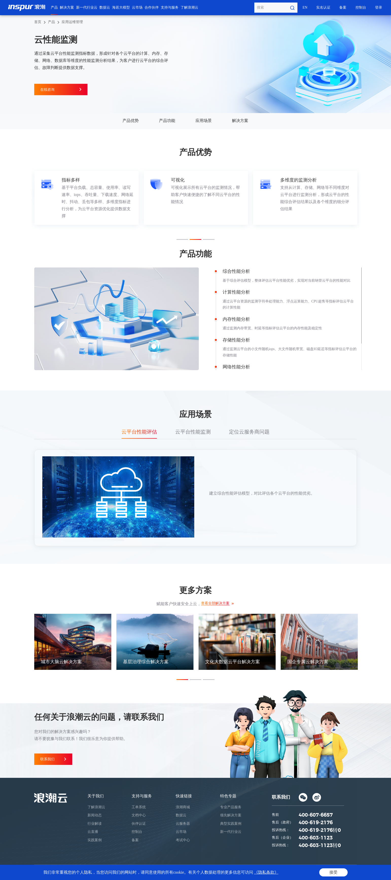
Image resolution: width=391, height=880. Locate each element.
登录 (378, 7)
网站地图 (348, 872)
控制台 (361, 7)
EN (305, 7)
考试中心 (183, 840)
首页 (37, 22)
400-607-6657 (316, 815)
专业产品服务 (230, 807)
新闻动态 (94, 815)
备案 (342, 7)
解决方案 (67, 7)
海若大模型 (121, 7)
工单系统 (139, 807)
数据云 (104, 7)
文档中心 (139, 815)
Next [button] (356, 197)
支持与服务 (170, 7)
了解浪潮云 (189, 7)
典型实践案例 (230, 823)
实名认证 (323, 7)
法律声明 (329, 872)
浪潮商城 (183, 807)
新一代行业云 (86, 7)
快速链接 (184, 796)
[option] (86, 198)
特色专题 (228, 796)
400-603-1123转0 (320, 845)
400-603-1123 (316, 837)
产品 (54, 7)
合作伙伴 (152, 7)
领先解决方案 (230, 815)
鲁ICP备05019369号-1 (218, 872)
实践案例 (94, 840)
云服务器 (183, 823)
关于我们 (95, 796)
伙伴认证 (139, 823)
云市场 (137, 7)
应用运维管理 (72, 22)
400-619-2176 (316, 822)
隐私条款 (309, 872)
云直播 (92, 832)
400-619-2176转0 (320, 830)
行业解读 (94, 823)
